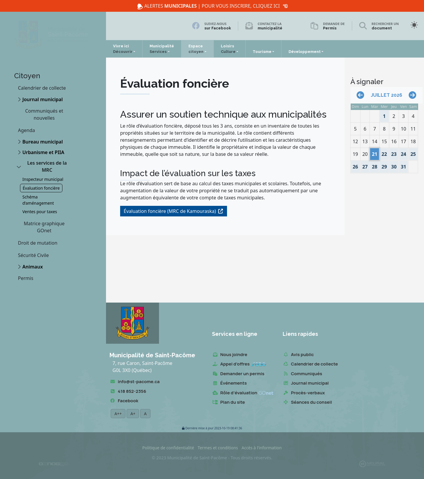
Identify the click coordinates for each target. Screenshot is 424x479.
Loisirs (228, 49)
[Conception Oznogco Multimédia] (53, 463)
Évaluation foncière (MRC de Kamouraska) (170, 211)
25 (413, 152)
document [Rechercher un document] (382, 28)
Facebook (124, 401)
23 (394, 152)
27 (365, 165)
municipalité (270, 28)
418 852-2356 (128, 391)
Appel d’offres (239, 364)
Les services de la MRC (47, 166)
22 (384, 152)
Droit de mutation (37, 243)
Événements (229, 383)
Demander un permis (238, 373)
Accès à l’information (261, 447)
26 (356, 165)
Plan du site (228, 402)
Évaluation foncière (41, 188)
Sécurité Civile (33, 255)
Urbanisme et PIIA (43, 152)
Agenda (26, 130)
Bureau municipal (42, 141)
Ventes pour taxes (39, 211)
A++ (118, 413)
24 (403, 152)
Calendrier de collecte (42, 88)
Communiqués (302, 373)
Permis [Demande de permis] (330, 28)
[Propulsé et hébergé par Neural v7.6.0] (372, 463)
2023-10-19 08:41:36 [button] (212, 428)
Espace (195, 49)
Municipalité (162, 49)
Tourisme (262, 51)
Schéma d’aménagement (38, 200)
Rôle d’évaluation (242, 393)
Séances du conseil (307, 402)
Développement (305, 51)
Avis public (298, 354)
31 (403, 165)
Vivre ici (122, 49)
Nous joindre (229, 354)
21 (374, 152)
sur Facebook (217, 28)
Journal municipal (42, 99)
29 (384, 165)
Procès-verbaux (304, 393)
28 (374, 165)
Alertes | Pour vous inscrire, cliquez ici (212, 6)
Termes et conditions (218, 447)
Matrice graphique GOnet (44, 227)
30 (394, 165)
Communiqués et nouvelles (44, 114)
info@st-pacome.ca (135, 381)
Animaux (32, 266)
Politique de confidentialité (168, 447)
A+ (132, 413)
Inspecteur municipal (42, 179)
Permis (25, 278)
